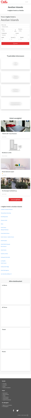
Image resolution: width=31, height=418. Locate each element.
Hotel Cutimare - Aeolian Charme (7, 236)
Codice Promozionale (7, 399)
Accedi (26, 1)
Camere (17, 33)
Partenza (20, 29)
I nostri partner (5, 398)
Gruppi (4, 395)
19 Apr (3, 30)
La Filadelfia (3, 260)
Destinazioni (5, 393)
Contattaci (5, 384)
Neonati (13, 37)
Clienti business (6, 394)
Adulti (3, 37)
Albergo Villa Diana (4, 229)
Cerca (15, 43)
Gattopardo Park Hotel (5, 257)
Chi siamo (4, 383)
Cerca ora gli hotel (15, 199)
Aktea (2, 223)
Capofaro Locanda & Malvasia (6, 209)
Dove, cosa (4, 24)
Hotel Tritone (3, 227)
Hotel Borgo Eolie (4, 216)
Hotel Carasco (3, 263)
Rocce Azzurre (3, 246)
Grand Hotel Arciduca (5, 233)
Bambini (22, 37)
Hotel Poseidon (4, 240)
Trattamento (4, 33)
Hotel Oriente (3, 250)
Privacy (4, 386)
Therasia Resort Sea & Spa (6, 213)
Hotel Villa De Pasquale (5, 244)
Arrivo (3, 29)
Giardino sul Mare (4, 253)
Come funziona (5, 397)
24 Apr (20, 30)
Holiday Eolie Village (5, 266)
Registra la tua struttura (7, 405)
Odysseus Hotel (4, 220)
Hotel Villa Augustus (5, 270)
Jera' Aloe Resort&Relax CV (6, 273)
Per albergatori (5, 406)
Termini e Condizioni (7, 387)
